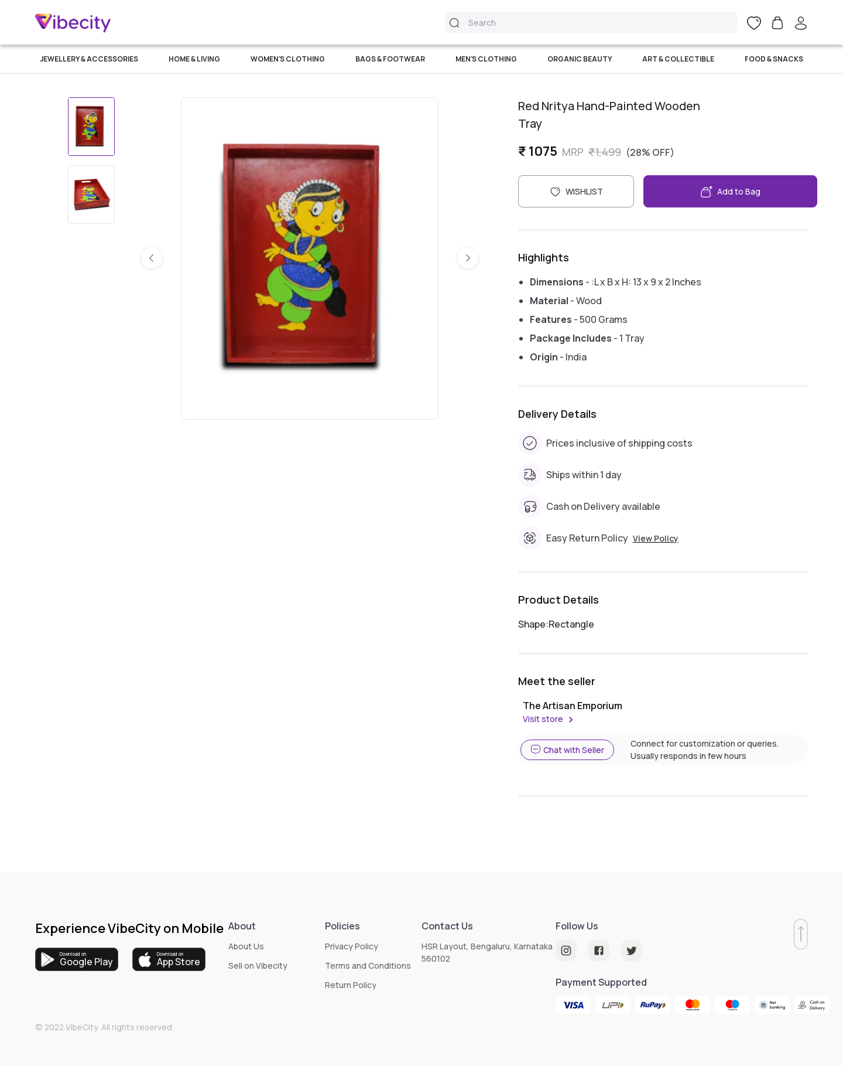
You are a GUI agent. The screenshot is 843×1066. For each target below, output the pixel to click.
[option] (309, 258)
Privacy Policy (351, 946)
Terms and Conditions (368, 965)
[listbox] (309, 258)
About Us (246, 946)
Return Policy (350, 984)
